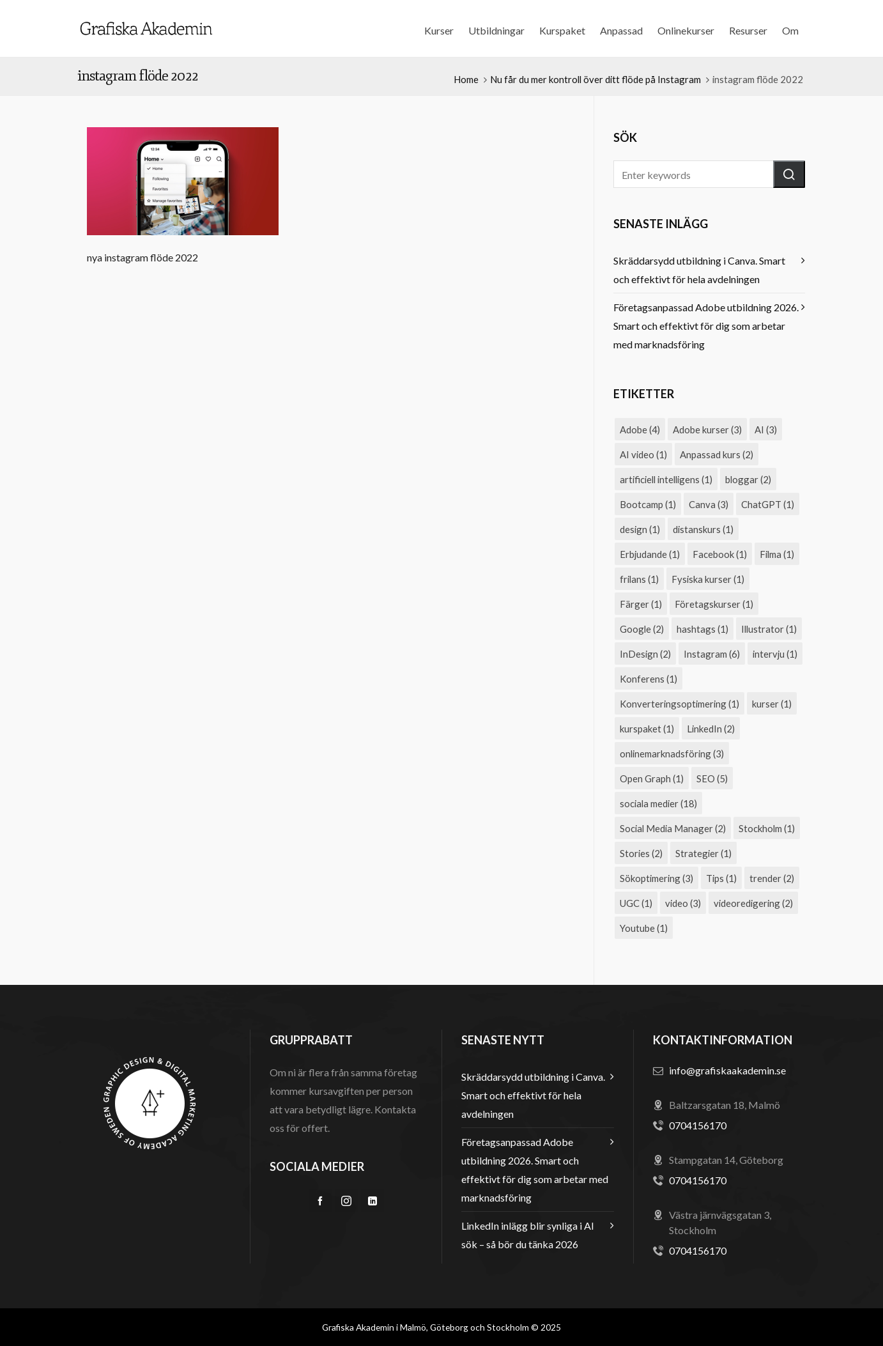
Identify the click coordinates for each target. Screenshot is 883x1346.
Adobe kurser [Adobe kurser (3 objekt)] (707, 429)
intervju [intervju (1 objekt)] (775, 654)
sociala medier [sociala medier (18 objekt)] (658, 803)
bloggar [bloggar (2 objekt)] (748, 479)
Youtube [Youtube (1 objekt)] (644, 928)
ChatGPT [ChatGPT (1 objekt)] (767, 504)
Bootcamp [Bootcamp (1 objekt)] (648, 504)
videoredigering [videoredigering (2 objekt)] (753, 903)
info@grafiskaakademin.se (727, 1070)
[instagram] (346, 1200)
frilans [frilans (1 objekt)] (639, 579)
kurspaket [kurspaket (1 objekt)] (647, 728)
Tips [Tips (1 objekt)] (721, 878)
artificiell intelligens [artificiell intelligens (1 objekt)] (666, 479)
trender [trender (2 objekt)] (771, 878)
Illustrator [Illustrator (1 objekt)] (769, 629)
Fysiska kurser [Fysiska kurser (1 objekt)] (708, 579)
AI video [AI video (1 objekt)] (643, 454)
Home (466, 79)
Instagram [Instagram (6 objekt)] (712, 654)
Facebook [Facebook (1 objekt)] (720, 554)
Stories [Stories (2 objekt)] (641, 853)
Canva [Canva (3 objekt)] (708, 504)
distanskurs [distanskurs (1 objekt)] (703, 529)
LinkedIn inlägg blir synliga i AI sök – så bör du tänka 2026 (527, 1234)
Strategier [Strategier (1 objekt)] (703, 853)
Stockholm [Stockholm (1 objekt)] (767, 828)
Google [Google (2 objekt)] (642, 629)
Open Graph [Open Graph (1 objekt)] (652, 778)
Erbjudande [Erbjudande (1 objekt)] (650, 554)
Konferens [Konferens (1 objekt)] (648, 679)
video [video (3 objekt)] (683, 903)
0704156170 (697, 1125)
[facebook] (320, 1200)
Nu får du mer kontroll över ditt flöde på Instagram (595, 79)
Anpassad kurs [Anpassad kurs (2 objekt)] (716, 454)
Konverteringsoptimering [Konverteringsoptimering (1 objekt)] (679, 703)
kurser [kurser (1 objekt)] (772, 703)
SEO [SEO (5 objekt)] (712, 778)
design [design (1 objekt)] (640, 529)
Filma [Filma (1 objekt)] (777, 554)
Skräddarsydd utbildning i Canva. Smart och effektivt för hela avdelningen (699, 269)
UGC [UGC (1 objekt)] (636, 903)
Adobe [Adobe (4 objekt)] (640, 429)
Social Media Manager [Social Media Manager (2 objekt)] (673, 828)
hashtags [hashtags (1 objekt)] (702, 629)
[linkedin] (372, 1200)
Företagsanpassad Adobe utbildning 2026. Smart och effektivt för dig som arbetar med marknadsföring (706, 325)
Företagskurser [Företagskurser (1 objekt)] (714, 604)
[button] (789, 174)
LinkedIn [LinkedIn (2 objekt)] (711, 728)
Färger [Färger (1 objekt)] (641, 604)
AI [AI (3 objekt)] (766, 429)
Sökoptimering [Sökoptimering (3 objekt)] (656, 878)
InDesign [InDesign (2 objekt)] (645, 654)
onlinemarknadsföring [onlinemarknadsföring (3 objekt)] (672, 753)
